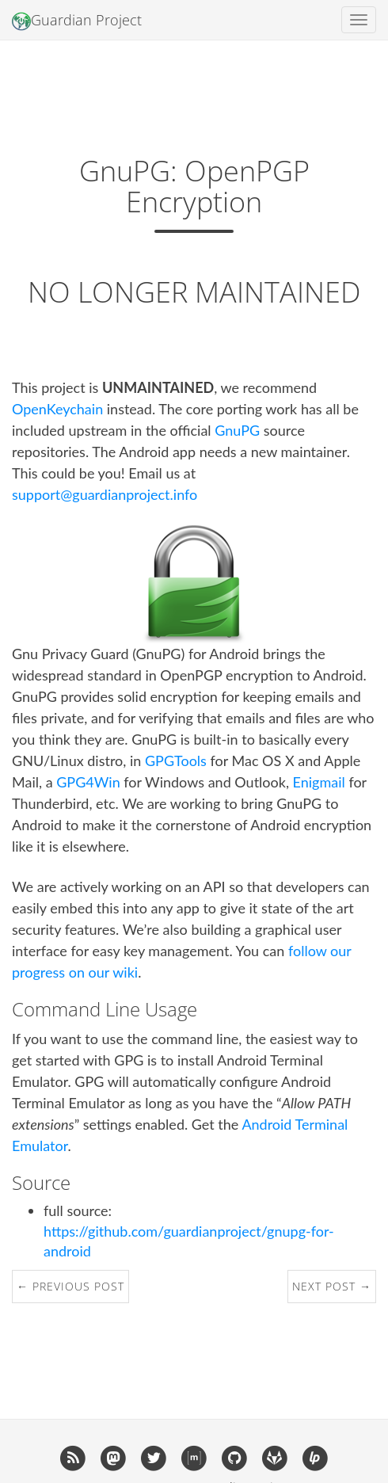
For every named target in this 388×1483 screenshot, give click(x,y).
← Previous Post (70, 1286)
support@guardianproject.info (104, 494)
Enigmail (319, 782)
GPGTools (176, 760)
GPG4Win (88, 782)
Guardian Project (77, 20)
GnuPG (237, 430)
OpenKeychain (57, 408)
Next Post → (331, 1286)
